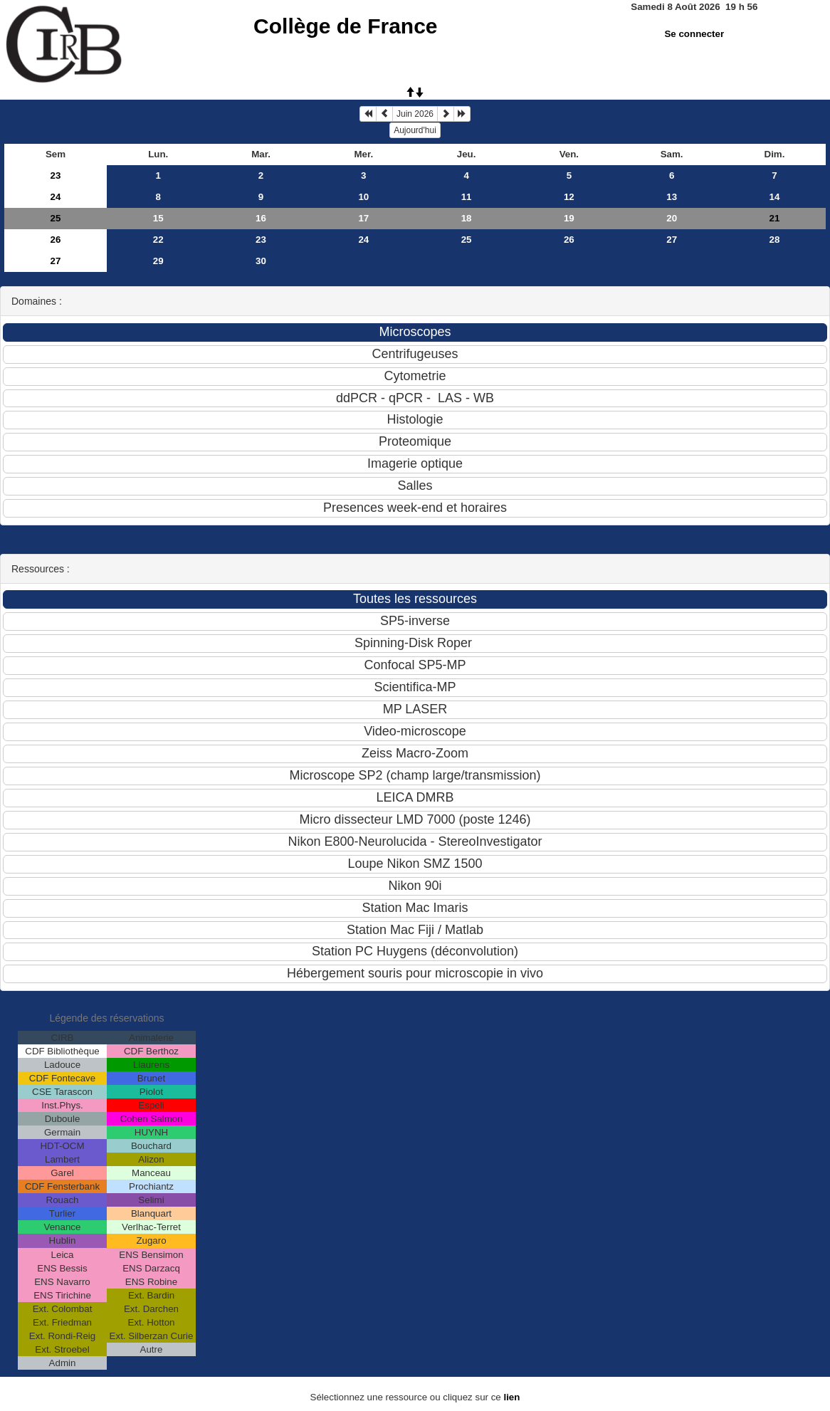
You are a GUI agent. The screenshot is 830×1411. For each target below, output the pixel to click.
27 (671, 239)
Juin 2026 (415, 114)
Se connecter (694, 33)
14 (774, 197)
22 (158, 239)
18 (466, 218)
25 (56, 218)
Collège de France (345, 26)
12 (569, 197)
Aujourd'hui (415, 130)
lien (511, 1397)
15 (158, 218)
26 (56, 239)
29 (158, 261)
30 (261, 261)
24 (56, 197)
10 (363, 197)
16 (261, 218)
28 (774, 239)
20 (671, 218)
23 (56, 175)
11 (466, 197)
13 (671, 197)
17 (363, 218)
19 (569, 218)
